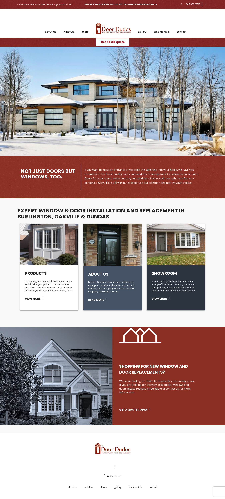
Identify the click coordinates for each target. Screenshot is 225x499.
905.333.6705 (193, 4)
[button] (5, 101)
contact (181, 31)
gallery (142, 31)
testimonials (161, 31)
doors (84, 31)
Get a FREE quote (113, 42)
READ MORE (96, 300)
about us (50, 31)
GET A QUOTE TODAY (133, 410)
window (89, 487)
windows (69, 31)
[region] (112, 101)
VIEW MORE (33, 299)
